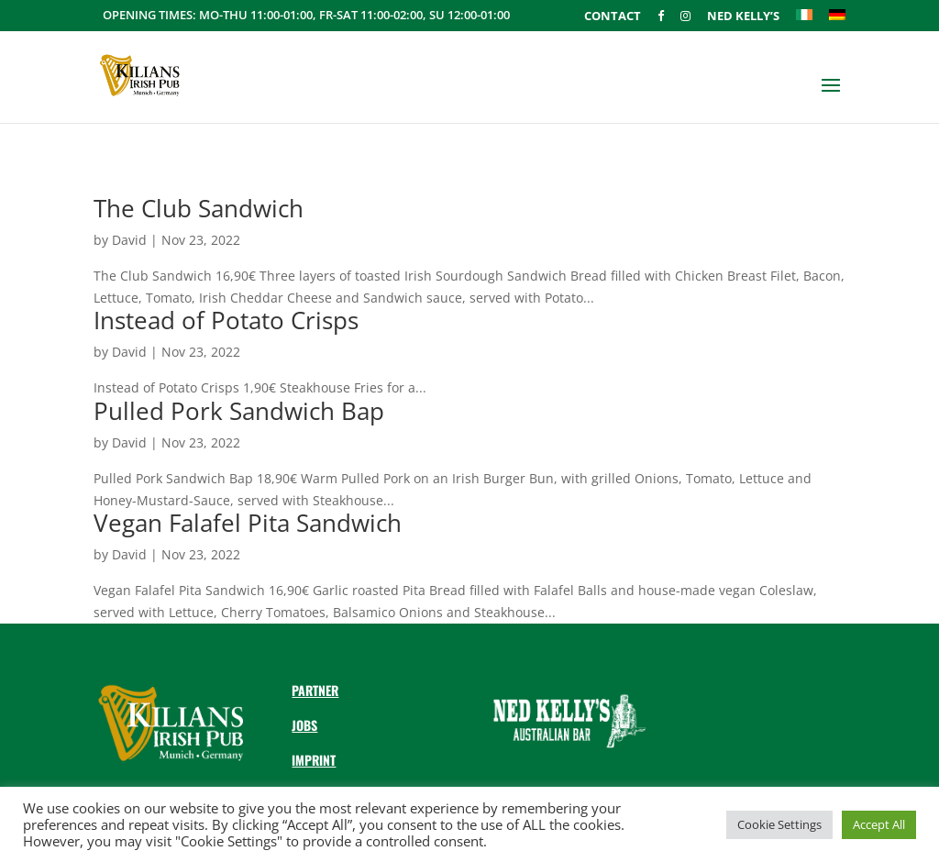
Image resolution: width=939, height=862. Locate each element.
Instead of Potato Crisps (226, 320)
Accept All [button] (879, 824)
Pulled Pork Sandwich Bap (239, 410)
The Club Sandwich (199, 208)
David (129, 240)
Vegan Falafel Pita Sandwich (248, 522)
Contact (612, 17)
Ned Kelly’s (743, 17)
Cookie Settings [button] (779, 824)
